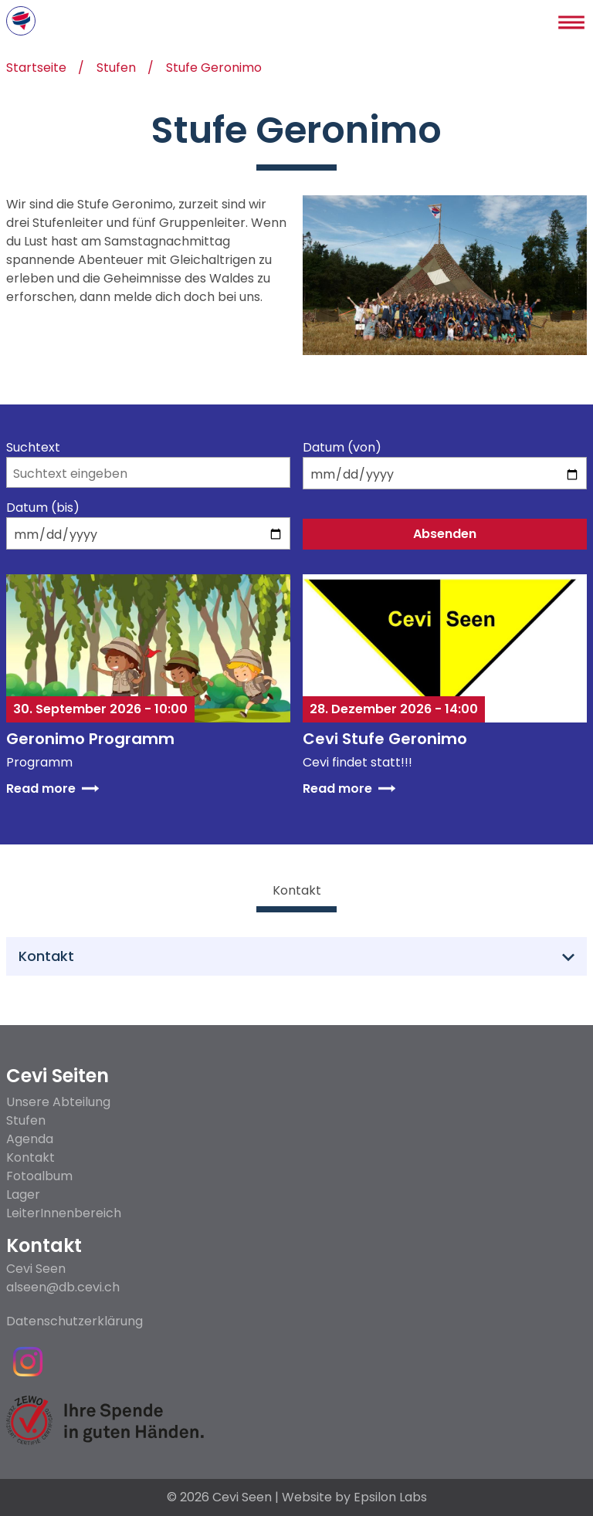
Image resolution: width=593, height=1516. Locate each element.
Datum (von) (342, 448)
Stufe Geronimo (214, 69)
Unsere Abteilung (58, 1102)
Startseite (36, 69)
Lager (23, 1194)
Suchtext (33, 448)
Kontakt (30, 1157)
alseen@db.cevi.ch (63, 1287)
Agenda (29, 1139)
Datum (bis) (43, 508)
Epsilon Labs (390, 1497)
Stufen (116, 69)
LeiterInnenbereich (63, 1213)
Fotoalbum (39, 1176)
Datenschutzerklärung (74, 1321)
